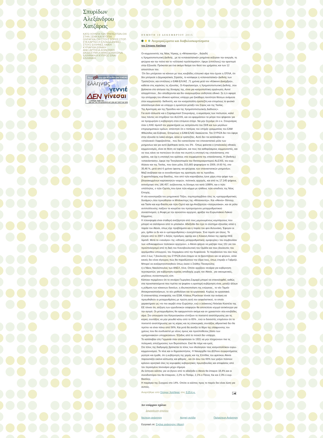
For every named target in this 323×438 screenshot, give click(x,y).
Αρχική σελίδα (188, 417)
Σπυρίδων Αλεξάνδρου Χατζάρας (98, 18)
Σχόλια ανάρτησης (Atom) (170, 424)
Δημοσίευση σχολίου (157, 410)
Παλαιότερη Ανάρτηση (226, 417)
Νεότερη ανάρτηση (151, 417)
